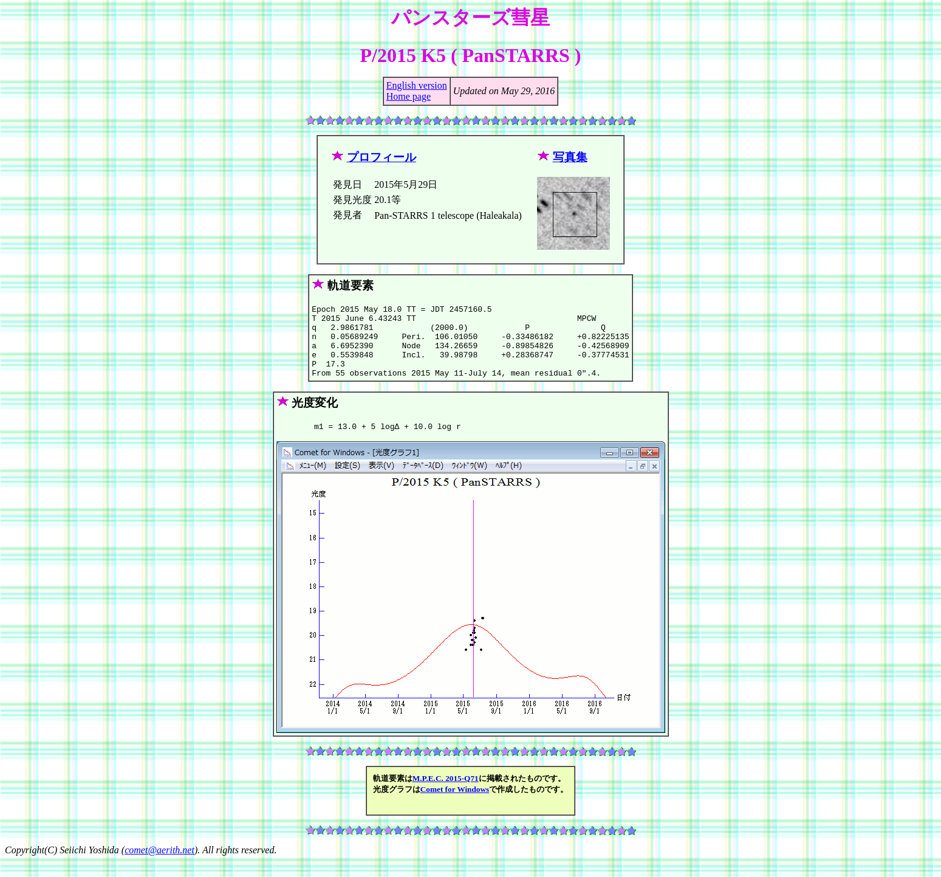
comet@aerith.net (159, 866)
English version (416, 85)
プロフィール (381, 157)
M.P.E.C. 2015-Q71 (445, 794)
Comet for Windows (455, 805)
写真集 (570, 157)
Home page (408, 96)
